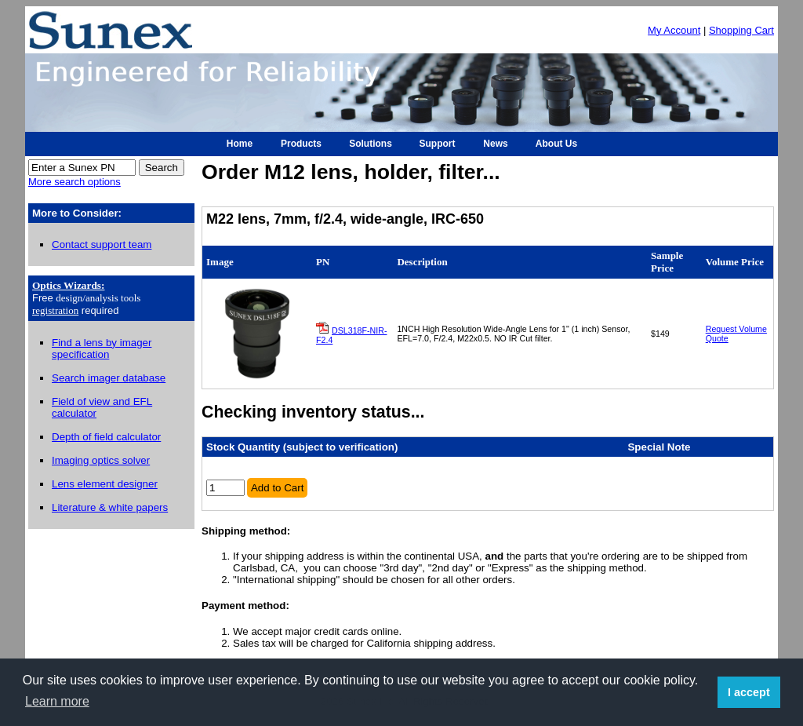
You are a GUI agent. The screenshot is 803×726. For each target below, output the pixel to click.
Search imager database (108, 378)
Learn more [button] (57, 701)
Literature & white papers (110, 507)
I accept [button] (749, 692)
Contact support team (101, 244)
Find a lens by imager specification (101, 348)
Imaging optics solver (101, 460)
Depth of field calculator (106, 437)
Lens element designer (105, 484)
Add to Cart (277, 488)
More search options (74, 182)
